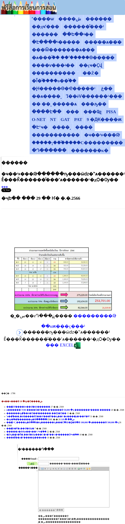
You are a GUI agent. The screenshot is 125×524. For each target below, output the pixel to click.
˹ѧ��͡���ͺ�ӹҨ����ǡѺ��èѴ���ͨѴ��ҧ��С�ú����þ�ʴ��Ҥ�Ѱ (48, 416)
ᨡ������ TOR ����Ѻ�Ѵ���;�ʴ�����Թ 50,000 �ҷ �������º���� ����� (58, 410)
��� (4, 187)
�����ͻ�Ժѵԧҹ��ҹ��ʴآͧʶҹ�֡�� (26, 431)
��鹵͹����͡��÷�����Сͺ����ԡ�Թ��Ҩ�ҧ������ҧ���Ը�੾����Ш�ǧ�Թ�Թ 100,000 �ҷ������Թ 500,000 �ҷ (62, 422)
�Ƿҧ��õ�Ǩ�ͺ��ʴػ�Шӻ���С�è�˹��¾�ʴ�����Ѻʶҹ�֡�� (42, 434)
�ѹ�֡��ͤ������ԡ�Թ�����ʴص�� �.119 (40, 419)
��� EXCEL (63, 345)
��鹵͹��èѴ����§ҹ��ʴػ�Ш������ (28, 407)
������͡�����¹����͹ (14, 16)
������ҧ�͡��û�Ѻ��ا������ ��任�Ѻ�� (36, 413)
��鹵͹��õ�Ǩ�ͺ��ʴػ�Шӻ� (20, 428)
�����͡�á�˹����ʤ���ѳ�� (26, 437)
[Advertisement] (63, 228)
